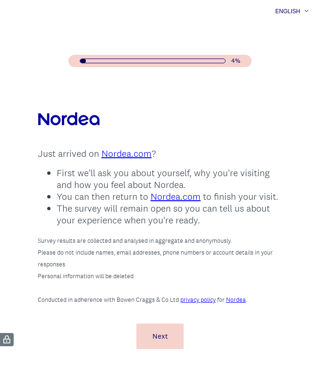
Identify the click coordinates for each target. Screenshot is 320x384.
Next (160, 336)
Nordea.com (126, 153)
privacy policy (198, 300)
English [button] (287, 11)
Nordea (236, 300)
